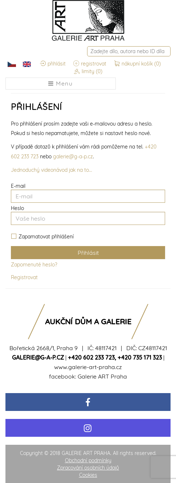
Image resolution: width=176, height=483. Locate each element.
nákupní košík (137, 64)
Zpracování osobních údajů (88, 467)
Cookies (88, 475)
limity (88, 71)
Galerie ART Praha (102, 376)
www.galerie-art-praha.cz (88, 367)
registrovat (89, 64)
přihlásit (53, 64)
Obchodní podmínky (88, 460)
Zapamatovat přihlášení (42, 237)
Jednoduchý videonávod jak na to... (51, 170)
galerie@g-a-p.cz (73, 156)
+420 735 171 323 (140, 357)
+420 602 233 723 (91, 357)
